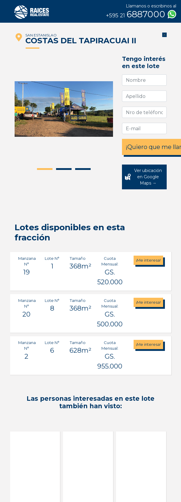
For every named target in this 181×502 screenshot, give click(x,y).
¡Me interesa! (148, 260)
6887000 (141, 14)
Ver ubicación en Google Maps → (148, 177)
